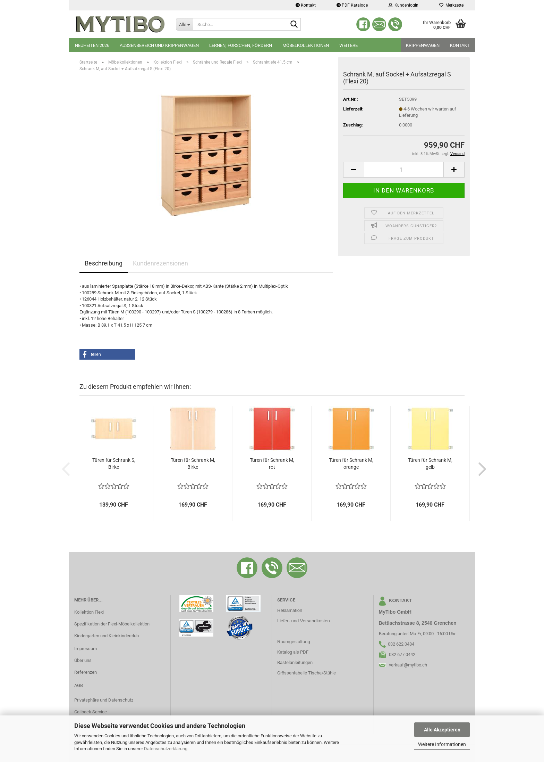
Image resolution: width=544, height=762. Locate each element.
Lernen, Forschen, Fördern (240, 45)
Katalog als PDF (292, 652)
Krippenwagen (423, 45)
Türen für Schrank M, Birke (193, 463)
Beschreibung (103, 263)
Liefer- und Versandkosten (303, 620)
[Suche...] (184, 24)
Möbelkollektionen (305, 45)
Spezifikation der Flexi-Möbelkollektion (112, 623)
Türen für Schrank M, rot (272, 463)
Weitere (348, 45)
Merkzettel (452, 5)
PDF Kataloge (352, 5)
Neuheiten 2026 (92, 45)
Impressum (85, 648)
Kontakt (306, 5)
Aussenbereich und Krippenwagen (159, 45)
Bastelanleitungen (295, 662)
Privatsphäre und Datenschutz (103, 700)
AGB (78, 685)
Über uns (83, 660)
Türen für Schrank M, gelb (430, 463)
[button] (353, 170)
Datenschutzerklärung (165, 748)
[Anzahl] (404, 170)
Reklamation (289, 610)
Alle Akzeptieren (442, 729)
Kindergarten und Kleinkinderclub (106, 635)
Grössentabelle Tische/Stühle (306, 672)
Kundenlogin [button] (403, 5)
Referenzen (85, 672)
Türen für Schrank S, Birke (113, 463)
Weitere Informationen (442, 744)
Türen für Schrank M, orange (351, 463)
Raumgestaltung (293, 641)
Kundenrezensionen (160, 263)
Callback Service (90, 711)
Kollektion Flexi (89, 612)
